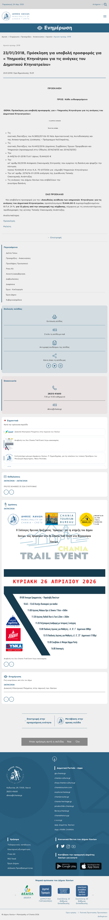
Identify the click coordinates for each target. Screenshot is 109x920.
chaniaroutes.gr (61, 797)
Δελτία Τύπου (11, 253)
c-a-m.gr (58, 820)
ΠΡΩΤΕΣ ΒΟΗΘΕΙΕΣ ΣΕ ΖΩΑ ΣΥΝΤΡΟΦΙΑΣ (20, 486)
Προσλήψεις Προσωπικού (17, 264)
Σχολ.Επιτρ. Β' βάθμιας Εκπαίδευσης (82, 894)
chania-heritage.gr (63, 801)
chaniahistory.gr (61, 816)
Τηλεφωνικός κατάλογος (19, 845)
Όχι (78, 741)
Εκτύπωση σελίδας (55, 318)
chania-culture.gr (62, 778)
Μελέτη (7, 227)
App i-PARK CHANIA (64, 830)
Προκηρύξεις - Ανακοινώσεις (32, 37)
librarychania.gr (61, 811)
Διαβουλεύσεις (12, 279)
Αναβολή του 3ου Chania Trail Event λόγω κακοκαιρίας (25, 659)
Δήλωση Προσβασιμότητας (20, 868)
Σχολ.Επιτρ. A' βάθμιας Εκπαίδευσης (63, 894)
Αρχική (4, 37)
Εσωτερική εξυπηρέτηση (19, 849)
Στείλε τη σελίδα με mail (54, 331)
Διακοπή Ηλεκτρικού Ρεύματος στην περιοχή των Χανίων (30, 688)
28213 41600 (54, 394)
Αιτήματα (96, 4)
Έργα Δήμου (11, 295)
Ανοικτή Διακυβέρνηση (15, 274)
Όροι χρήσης (71, 913)
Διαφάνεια (10, 284)
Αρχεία (49, 37)
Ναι (69, 741)
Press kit (11, 854)
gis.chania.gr (60, 773)
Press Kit (10, 269)
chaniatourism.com (63, 787)
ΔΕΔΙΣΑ (27, 892)
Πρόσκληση (9, 221)
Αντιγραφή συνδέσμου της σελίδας (55, 344)
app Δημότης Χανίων (64, 825)
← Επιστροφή (54, 238)
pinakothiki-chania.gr (64, 806)
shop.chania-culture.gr (64, 783)
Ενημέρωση (14, 37)
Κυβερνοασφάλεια (14, 300)
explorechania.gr (62, 792)
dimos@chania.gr (54, 409)
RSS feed (12, 859)
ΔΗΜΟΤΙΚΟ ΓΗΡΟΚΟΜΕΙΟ (45, 893)
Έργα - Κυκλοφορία (14, 289)
